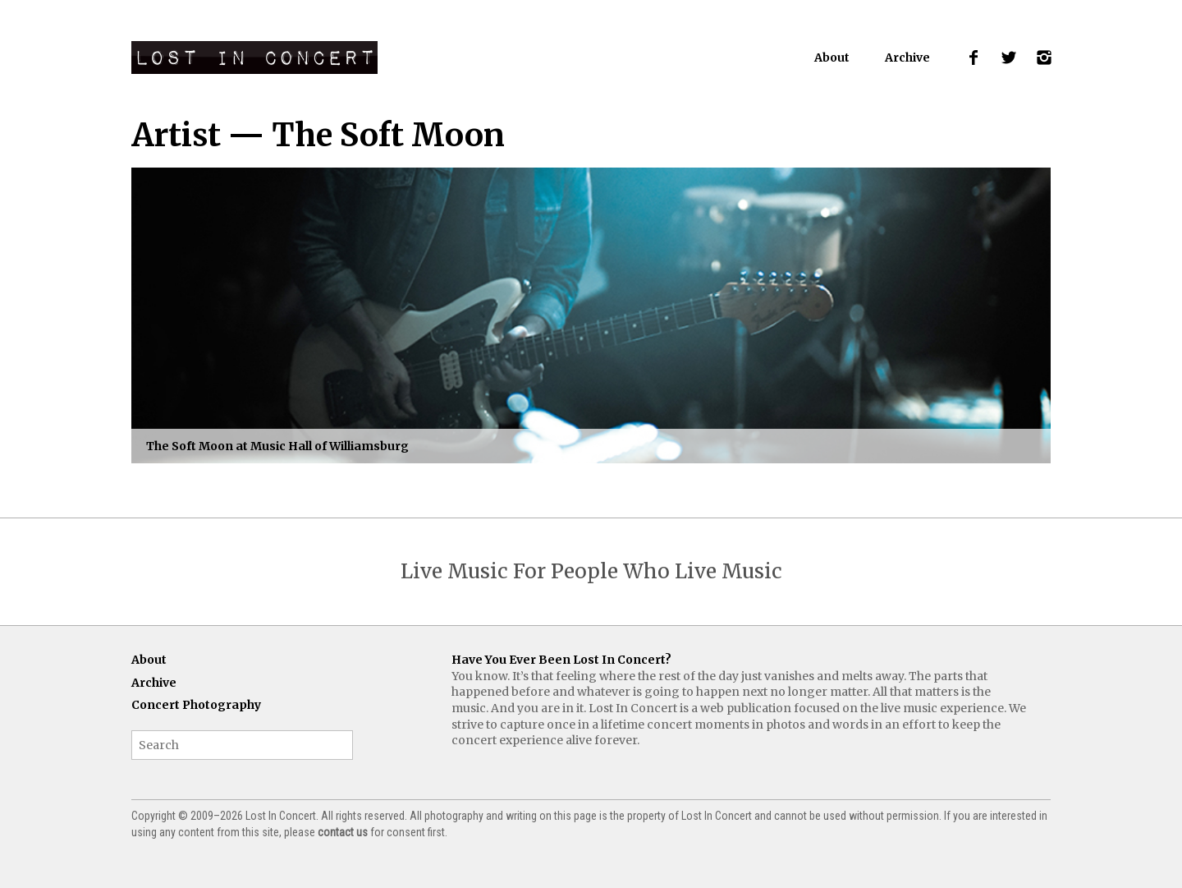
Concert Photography (196, 704)
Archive (907, 57)
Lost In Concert (254, 57)
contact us (343, 832)
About (832, 57)
